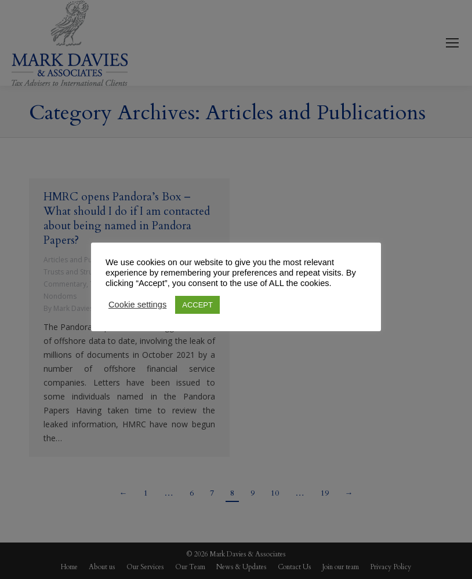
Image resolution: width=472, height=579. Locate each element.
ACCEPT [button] (197, 305)
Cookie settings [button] (137, 304)
